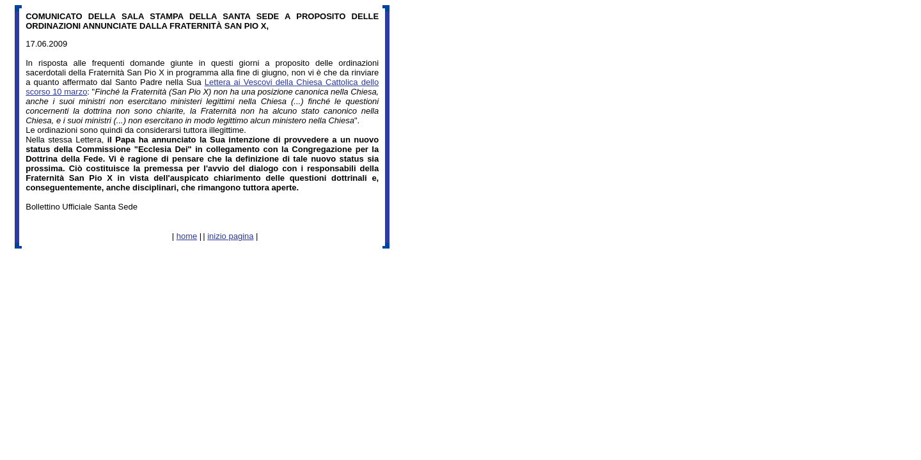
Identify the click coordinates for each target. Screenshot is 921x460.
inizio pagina (230, 236)
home (187, 236)
